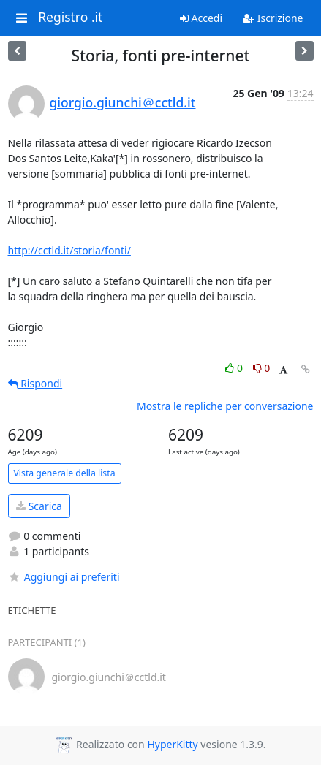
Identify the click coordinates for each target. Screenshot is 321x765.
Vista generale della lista (65, 473)
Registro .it (70, 17)
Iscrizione (273, 18)
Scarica (39, 506)
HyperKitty (172, 745)
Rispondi (35, 383)
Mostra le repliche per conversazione (225, 406)
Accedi (201, 18)
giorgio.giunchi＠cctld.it (123, 102)
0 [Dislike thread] (262, 368)
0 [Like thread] (235, 368)
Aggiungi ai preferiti (64, 577)
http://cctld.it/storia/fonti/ (69, 250)
